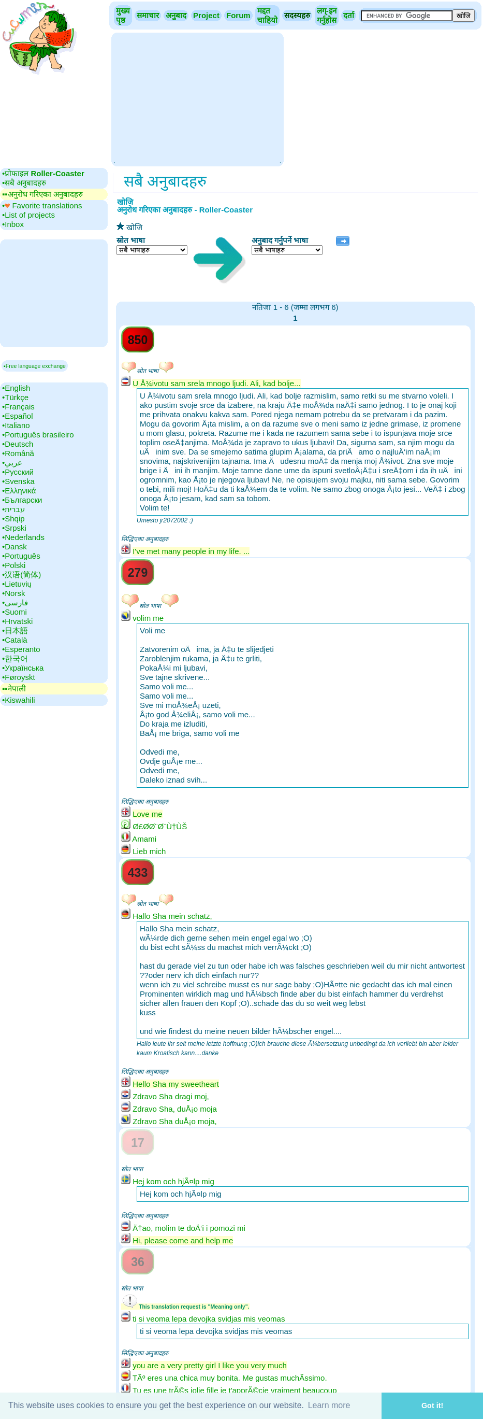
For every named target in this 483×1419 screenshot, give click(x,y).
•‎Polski (13, 565)
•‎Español (17, 415)
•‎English (16, 388)
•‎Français (18, 406)
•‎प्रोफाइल (43, 173)
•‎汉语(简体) (21, 574)
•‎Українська (22, 667)
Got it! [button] (432, 1405)
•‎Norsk (13, 593)
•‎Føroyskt (18, 677)
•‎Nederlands (23, 537)
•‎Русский (18, 471)
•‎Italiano (16, 425)
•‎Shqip (13, 518)
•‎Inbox (13, 224)
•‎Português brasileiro (38, 434)
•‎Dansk (14, 546)
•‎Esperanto (21, 649)
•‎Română (18, 453)
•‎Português (21, 555)
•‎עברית (13, 509)
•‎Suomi (14, 611)
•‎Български (22, 499)
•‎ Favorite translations (42, 205)
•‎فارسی (15, 602)
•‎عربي (12, 462)
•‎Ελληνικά (19, 490)
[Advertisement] (197, 98)
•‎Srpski (14, 527)
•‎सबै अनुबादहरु (24, 182)
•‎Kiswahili (18, 700)
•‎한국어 (15, 658)
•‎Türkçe (15, 397)
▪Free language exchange (35, 366)
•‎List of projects (28, 214)
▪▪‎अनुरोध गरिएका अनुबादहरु (42, 194)
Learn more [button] (329, 1405)
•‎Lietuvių (17, 583)
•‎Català (14, 639)
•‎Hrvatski (17, 621)
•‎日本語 (15, 630)
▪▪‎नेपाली (14, 688)
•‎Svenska (18, 481)
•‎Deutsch (17, 443)
